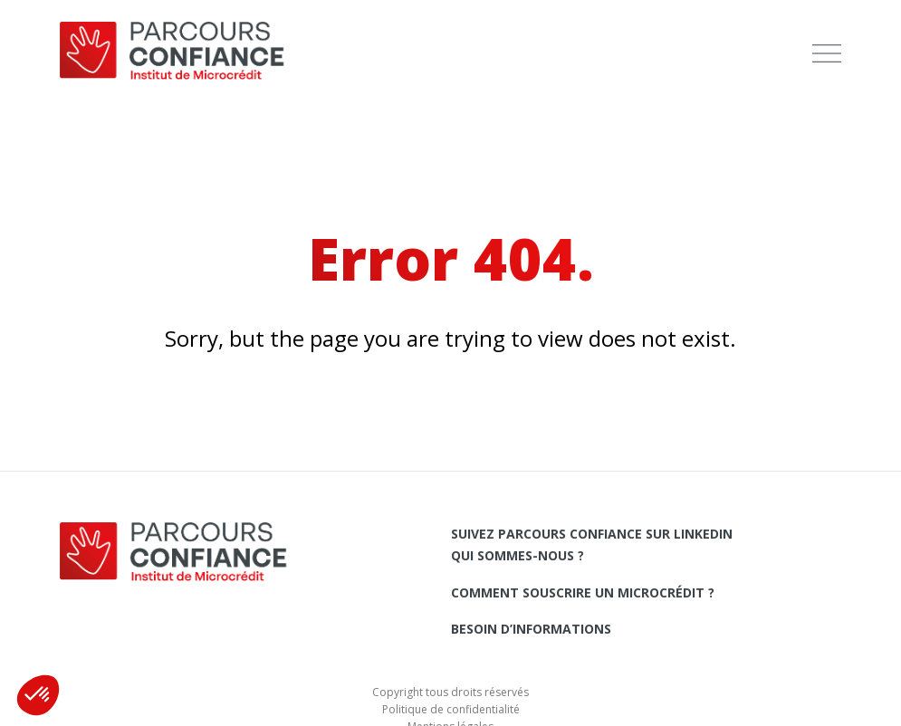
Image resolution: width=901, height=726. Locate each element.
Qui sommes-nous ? (517, 555)
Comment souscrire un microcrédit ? (582, 592)
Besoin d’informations (531, 628)
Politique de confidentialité (451, 709)
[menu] (826, 54)
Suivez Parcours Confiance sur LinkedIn (592, 533)
